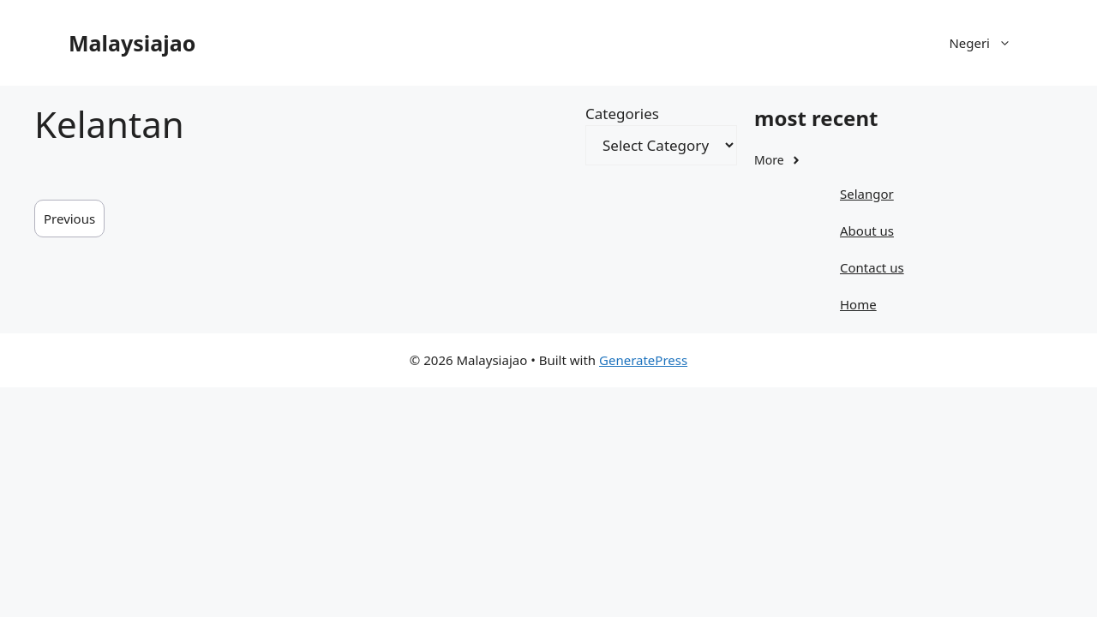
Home (858, 304)
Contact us (872, 267)
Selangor (867, 193)
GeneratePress (643, 359)
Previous (69, 218)
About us (867, 230)
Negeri (988, 43)
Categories (622, 113)
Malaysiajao (132, 42)
